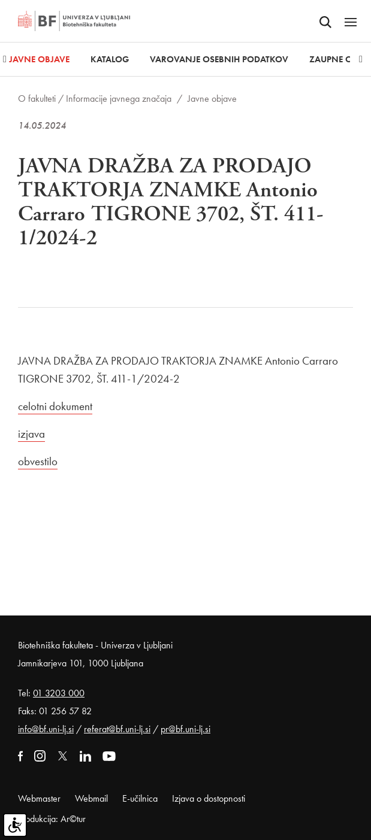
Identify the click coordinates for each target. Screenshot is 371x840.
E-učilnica (140, 798)
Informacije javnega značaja (118, 98)
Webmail (91, 798)
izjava (31, 433)
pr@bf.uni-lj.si (185, 729)
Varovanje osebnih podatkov (219, 59)
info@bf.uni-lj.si (46, 729)
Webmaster (39, 798)
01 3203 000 (59, 693)
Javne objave (39, 59)
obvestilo (38, 461)
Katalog (110, 59)
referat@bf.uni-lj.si (117, 729)
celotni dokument (55, 406)
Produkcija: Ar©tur (52, 818)
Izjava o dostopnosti (208, 798)
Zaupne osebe (340, 59)
